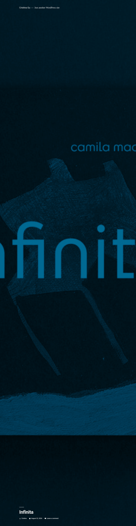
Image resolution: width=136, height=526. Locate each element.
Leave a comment (53, 518)
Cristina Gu (24, 7)
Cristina (24, 518)
